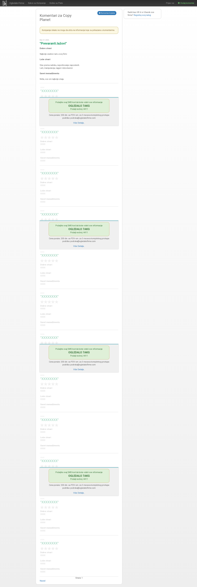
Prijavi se (170, 3)
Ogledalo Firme (16, 3)
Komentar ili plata (107, 13)
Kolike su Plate (56, 3)
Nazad (42, 581)
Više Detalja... (79, 123)
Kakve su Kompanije (37, 3)
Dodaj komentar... (186, 3)
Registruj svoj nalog (142, 15)
